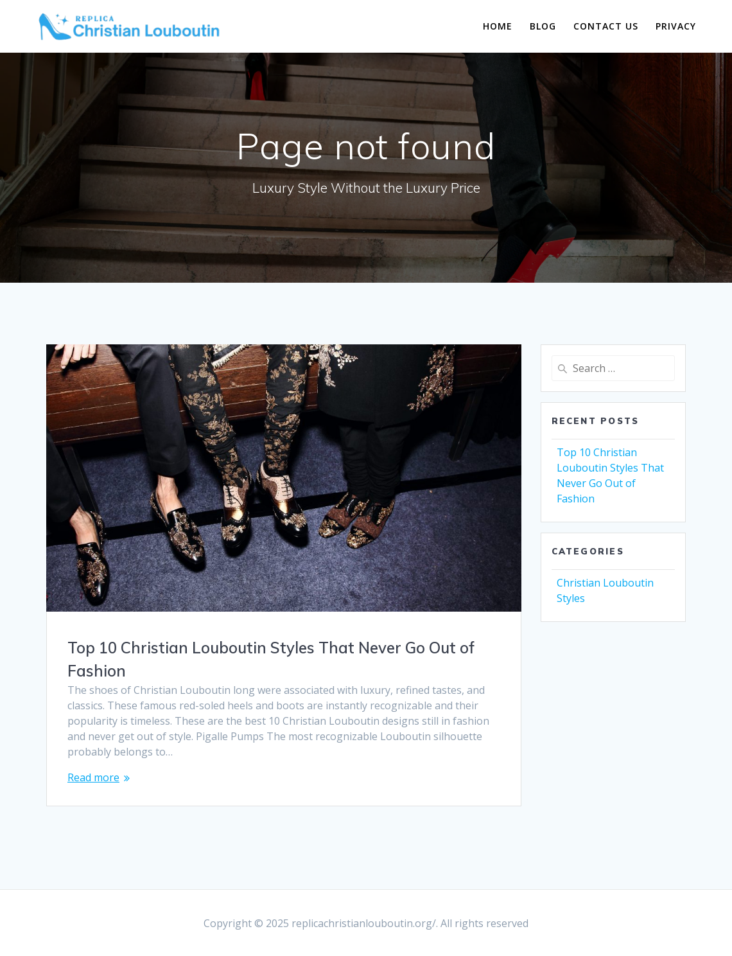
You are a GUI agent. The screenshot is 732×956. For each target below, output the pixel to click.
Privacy (676, 26)
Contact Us (605, 26)
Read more (93, 777)
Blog (543, 26)
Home (497, 26)
